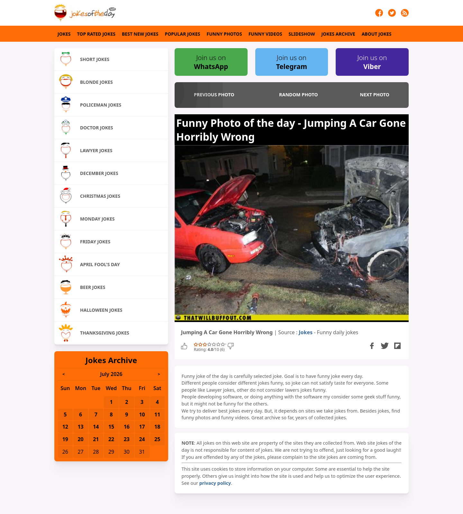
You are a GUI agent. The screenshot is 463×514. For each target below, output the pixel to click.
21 (96, 439)
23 (127, 439)
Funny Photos (224, 34)
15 (111, 426)
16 (127, 426)
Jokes (64, 34)
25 (157, 439)
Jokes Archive (338, 34)
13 (80, 426)
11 (157, 414)
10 (142, 414)
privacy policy (215, 483)
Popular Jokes (182, 34)
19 (65, 439)
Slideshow (302, 34)
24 (142, 439)
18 (157, 426)
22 (111, 439)
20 (80, 439)
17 (142, 426)
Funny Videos (265, 34)
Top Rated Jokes (96, 34)
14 (96, 426)
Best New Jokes (140, 34)
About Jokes (377, 34)
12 (65, 426)
